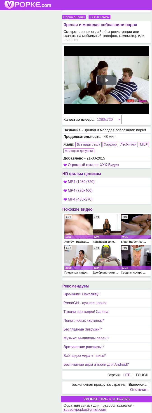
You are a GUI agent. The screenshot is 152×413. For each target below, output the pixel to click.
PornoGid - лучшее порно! (85, 303)
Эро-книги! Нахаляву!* (82, 294)
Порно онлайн (74, 17)
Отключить (139, 390)
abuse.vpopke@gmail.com (84, 409)
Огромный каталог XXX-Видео (93, 165)
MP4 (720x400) (78, 190)
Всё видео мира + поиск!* (84, 356)
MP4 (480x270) (78, 199)
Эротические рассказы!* (83, 347)
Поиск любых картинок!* (83, 320)
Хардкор (110, 144)
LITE (127, 375)
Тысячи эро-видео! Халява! (86, 312)
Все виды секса (88, 144)
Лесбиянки (128, 144)
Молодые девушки (79, 151)
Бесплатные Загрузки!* (82, 329)
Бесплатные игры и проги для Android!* (96, 364)
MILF (143, 144)
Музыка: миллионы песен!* (86, 338)
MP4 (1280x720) (79, 182)
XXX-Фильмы (99, 17)
